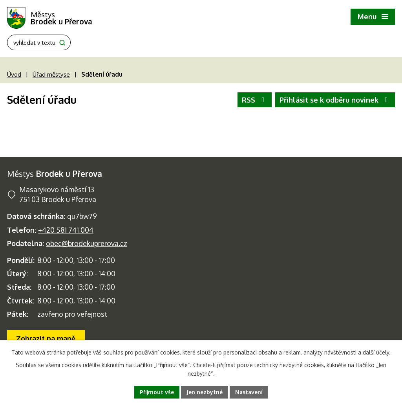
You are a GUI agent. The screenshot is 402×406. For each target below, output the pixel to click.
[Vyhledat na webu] (62, 43)
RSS (255, 100)
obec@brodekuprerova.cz (86, 243)
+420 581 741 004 (65, 230)
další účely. (377, 352)
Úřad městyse (51, 74)
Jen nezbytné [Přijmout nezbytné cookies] (204, 392)
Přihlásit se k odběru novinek (335, 100)
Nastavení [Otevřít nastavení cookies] (249, 392)
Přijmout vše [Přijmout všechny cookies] (157, 392)
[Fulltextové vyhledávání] (39, 42)
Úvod (14, 74)
